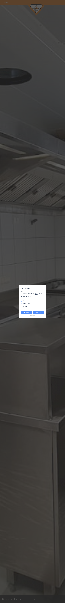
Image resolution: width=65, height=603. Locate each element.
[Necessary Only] (44, 287)
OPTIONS (26, 312)
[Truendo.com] (32, 315)
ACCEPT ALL (38, 312)
